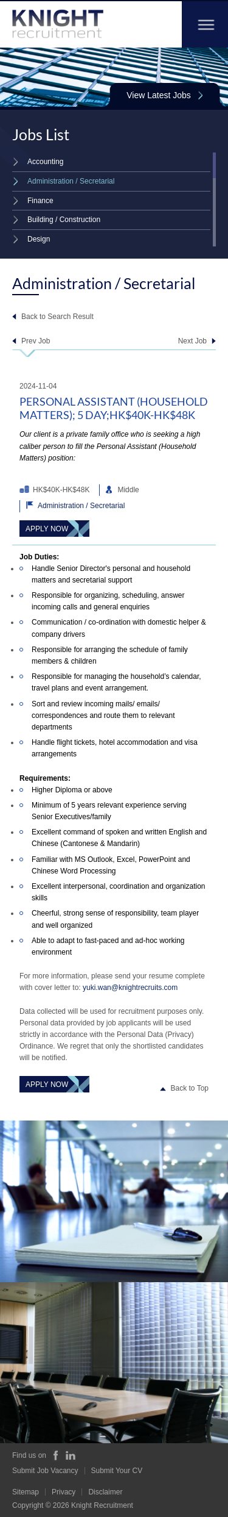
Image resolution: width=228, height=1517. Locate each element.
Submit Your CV (117, 1470)
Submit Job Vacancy (45, 1470)
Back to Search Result (57, 316)
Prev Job (35, 341)
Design (31, 239)
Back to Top (190, 1088)
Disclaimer (105, 1492)
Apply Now (47, 529)
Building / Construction (56, 219)
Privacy (63, 1492)
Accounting (37, 161)
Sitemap (25, 1492)
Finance (33, 200)
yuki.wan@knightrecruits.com (130, 987)
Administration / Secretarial (63, 181)
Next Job (192, 341)
